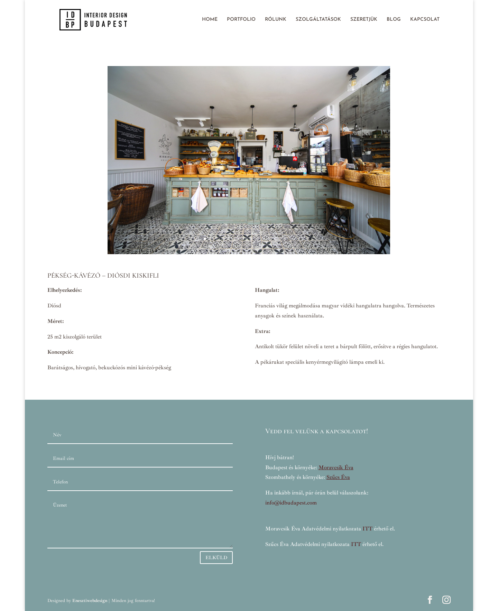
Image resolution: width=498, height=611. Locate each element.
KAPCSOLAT (425, 19)
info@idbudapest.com (291, 502)
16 (293, 239)
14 (281, 239)
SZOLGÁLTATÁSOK (318, 19)
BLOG (394, 19)
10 (258, 239)
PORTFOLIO (241, 19)
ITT (367, 528)
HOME (210, 19)
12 (269, 239)
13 (275, 239)
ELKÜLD (216, 558)
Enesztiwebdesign (89, 600)
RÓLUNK (275, 19)
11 (263, 239)
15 (287, 239)
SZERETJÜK (363, 19)
